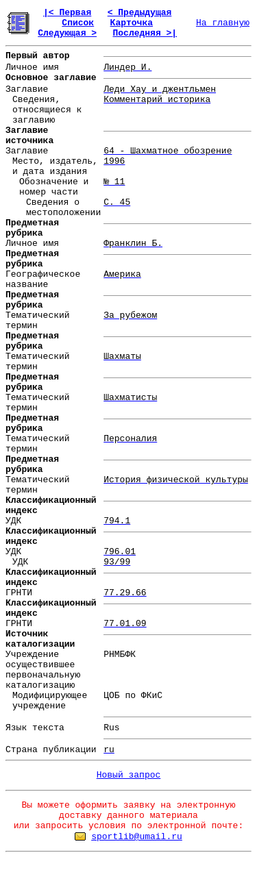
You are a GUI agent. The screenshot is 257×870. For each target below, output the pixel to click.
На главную (222, 23)
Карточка (131, 23)
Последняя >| (144, 33)
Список (78, 23)
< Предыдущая (140, 13)
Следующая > (67, 33)
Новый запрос (129, 775)
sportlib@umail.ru (136, 837)
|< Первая (67, 13)
